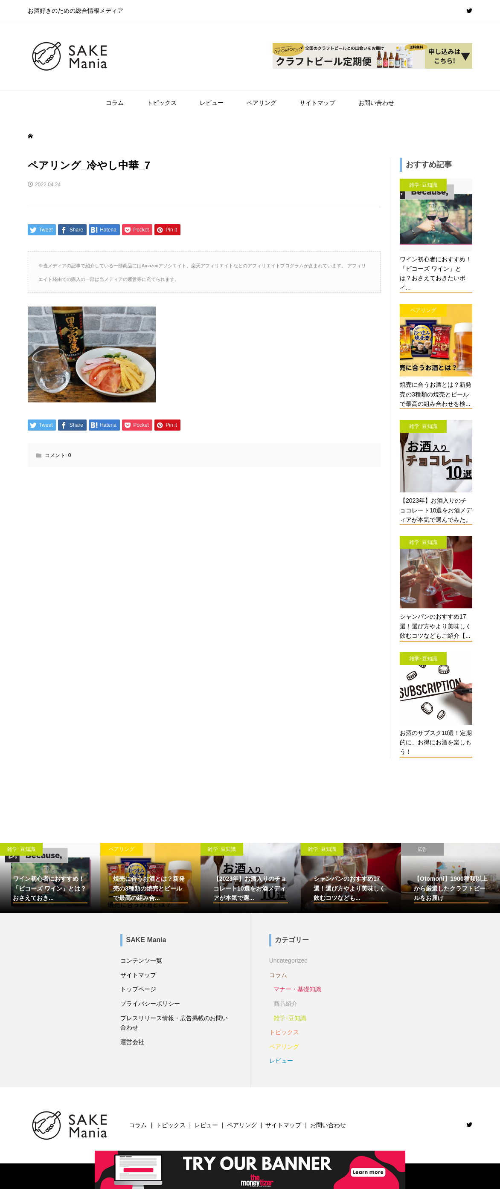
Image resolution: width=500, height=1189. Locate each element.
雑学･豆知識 (289, 1018)
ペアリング (261, 102)
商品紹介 (285, 1003)
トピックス (162, 102)
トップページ (138, 989)
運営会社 (132, 1042)
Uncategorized (288, 960)
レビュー (212, 102)
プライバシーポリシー (150, 1003)
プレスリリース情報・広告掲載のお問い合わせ (174, 1023)
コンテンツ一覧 (141, 960)
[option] (50, 878)
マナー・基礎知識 (297, 989)
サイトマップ (317, 102)
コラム (115, 102)
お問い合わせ (376, 102)
